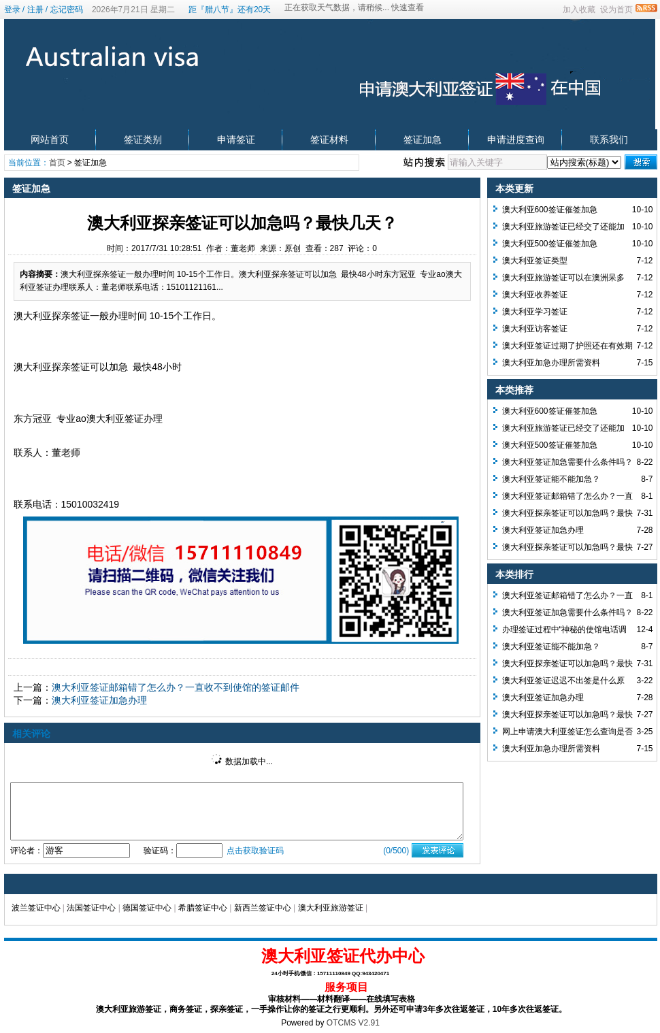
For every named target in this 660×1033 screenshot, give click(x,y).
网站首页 (50, 139)
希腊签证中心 (202, 908)
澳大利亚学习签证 (534, 311)
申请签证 (236, 139)
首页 (57, 162)
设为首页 (616, 9)
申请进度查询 (515, 139)
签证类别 (143, 139)
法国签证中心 (91, 908)
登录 (12, 9)
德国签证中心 (146, 908)
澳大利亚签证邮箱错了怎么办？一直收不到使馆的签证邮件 (175, 687)
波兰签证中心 (36, 908)
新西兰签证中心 (262, 908)
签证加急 (422, 139)
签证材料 (329, 139)
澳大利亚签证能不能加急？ (551, 479)
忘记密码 (66, 9)
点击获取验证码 (255, 850)
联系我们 (609, 139)
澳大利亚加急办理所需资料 (551, 362)
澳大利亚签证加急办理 (99, 700)
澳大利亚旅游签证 (330, 908)
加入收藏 (579, 9)
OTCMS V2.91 (353, 1023)
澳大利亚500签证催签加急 (549, 243)
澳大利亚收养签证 (534, 294)
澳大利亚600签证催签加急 (549, 209)
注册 (35, 9)
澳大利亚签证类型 (534, 260)
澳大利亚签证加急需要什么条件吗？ (567, 462)
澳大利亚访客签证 (534, 328)
